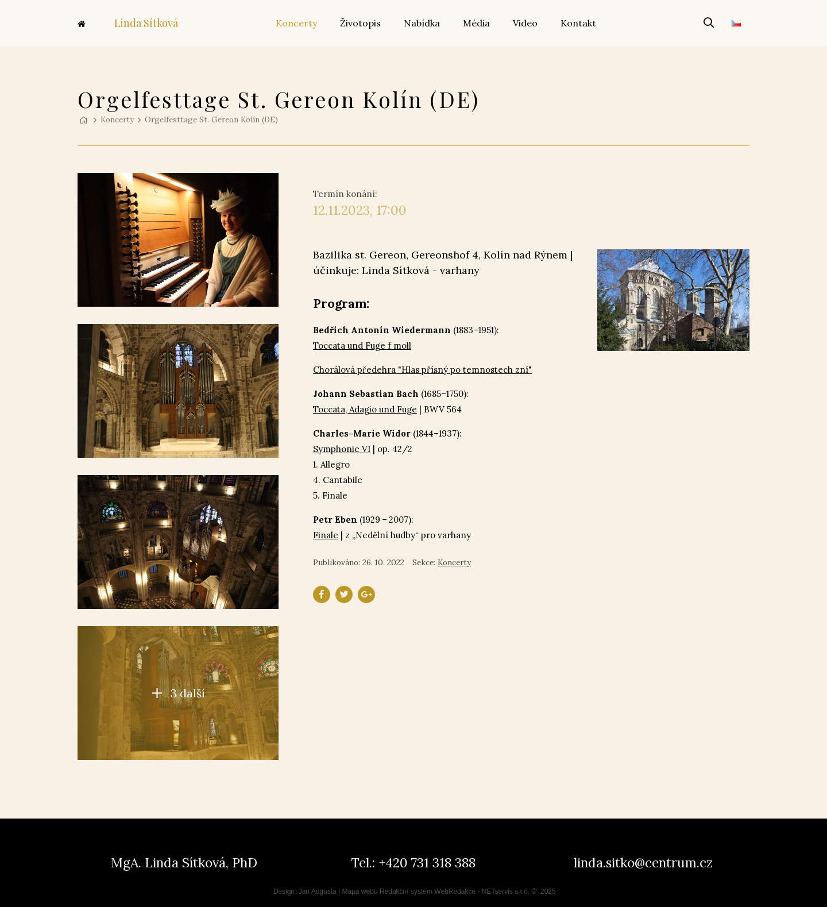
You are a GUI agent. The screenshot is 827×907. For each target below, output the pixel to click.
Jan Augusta (318, 891)
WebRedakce (455, 891)
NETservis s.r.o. (506, 891)
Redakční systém (406, 891)
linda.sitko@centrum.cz (643, 862)
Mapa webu (360, 891)
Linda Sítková (128, 23)
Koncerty (117, 119)
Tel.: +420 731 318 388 (413, 862)
